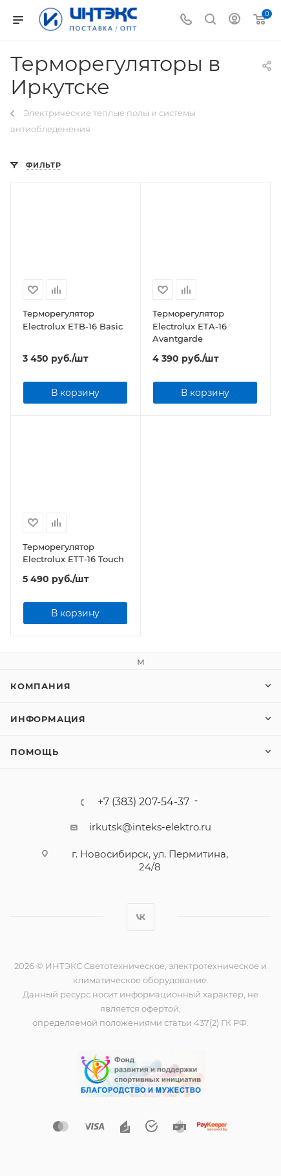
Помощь (34, 752)
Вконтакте (140, 917)
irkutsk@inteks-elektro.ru (150, 827)
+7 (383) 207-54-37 (143, 802)
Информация (48, 719)
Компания (40, 686)
